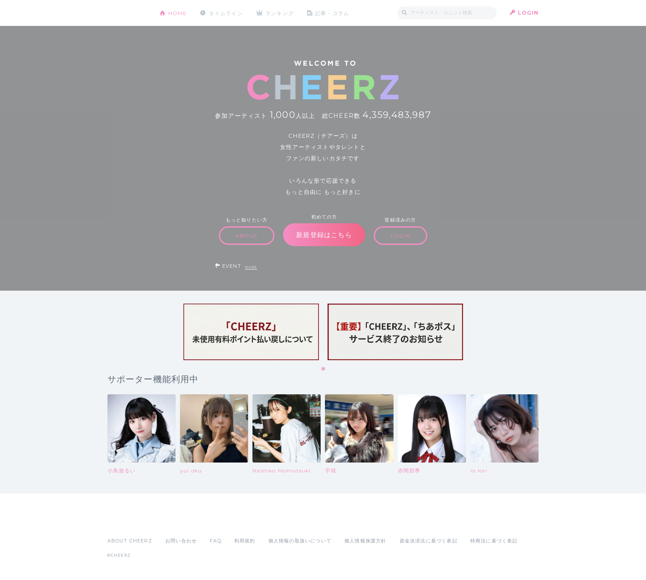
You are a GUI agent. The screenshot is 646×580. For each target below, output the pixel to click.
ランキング (280, 13)
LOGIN (528, 13)
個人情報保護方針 (365, 541)
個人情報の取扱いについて (299, 541)
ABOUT (247, 235)
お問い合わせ (181, 541)
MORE (251, 267)
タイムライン (226, 13)
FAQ (215, 541)
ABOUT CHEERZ (129, 541)
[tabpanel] (251, 332)
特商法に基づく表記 (494, 541)
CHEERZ (127, 13)
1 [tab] (323, 369)
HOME (177, 13)
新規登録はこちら (324, 235)
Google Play (173, 521)
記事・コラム (332, 13)
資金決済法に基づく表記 (428, 541)
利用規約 (244, 541)
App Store (127, 521)
